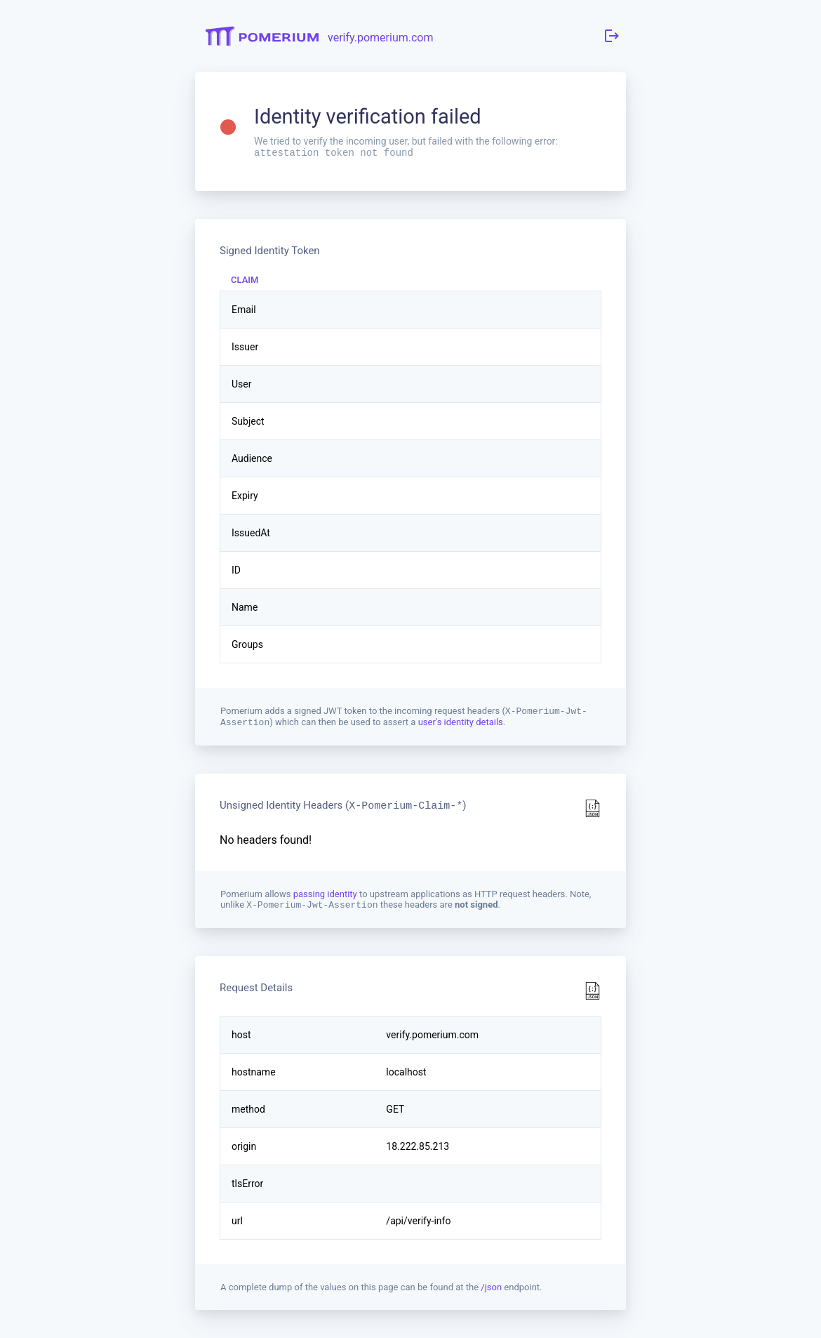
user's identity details (460, 726)
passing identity (326, 898)
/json (491, 1292)
